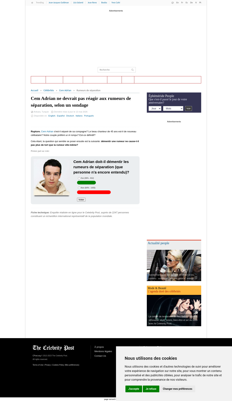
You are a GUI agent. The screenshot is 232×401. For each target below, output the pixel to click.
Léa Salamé (78, 2)
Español (61, 115)
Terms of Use (38, 365)
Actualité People (95, 79)
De (191, 2)
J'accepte (133, 388)
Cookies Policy (58, 365)
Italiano (79, 115)
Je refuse (151, 388)
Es (187, 2)
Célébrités (49, 90)
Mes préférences (72, 365)
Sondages (54, 79)
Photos (114, 79)
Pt (200, 2)
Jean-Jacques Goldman (59, 2)
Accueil (38, 79)
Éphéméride (73, 79)
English (51, 115)
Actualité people (158, 243)
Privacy (48, 365)
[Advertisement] (116, 38)
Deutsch (70, 115)
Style (127, 79)
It (196, 2)
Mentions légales (103, 351)
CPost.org (37, 356)
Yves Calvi (115, 2)
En (177, 2)
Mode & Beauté (157, 288)
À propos (99, 347)
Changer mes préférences (177, 388)
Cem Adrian (65, 90)
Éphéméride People (161, 96)
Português (89, 115)
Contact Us (100, 355)
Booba (104, 2)
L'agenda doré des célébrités (164, 291)
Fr (182, 2)
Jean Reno (92, 2)
